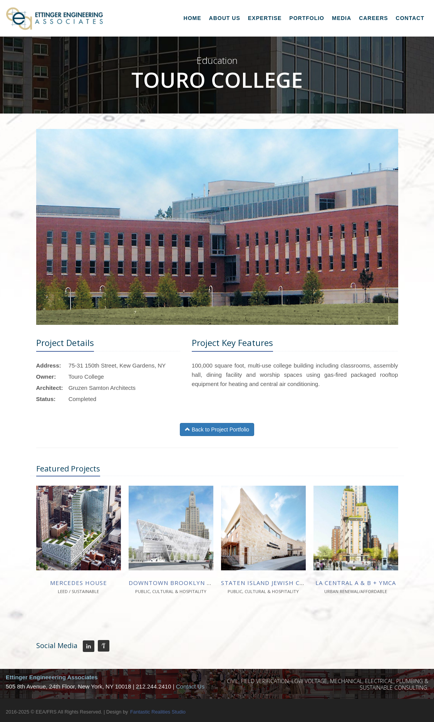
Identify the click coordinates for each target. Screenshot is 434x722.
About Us (224, 18)
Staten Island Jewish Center (270, 583)
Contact (410, 18)
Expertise (265, 18)
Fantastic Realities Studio (158, 712)
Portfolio (306, 18)
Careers (373, 18)
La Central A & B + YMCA (355, 583)
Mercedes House (78, 583)
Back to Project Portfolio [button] (217, 429)
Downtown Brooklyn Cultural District (199, 583)
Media (341, 18)
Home (192, 18)
